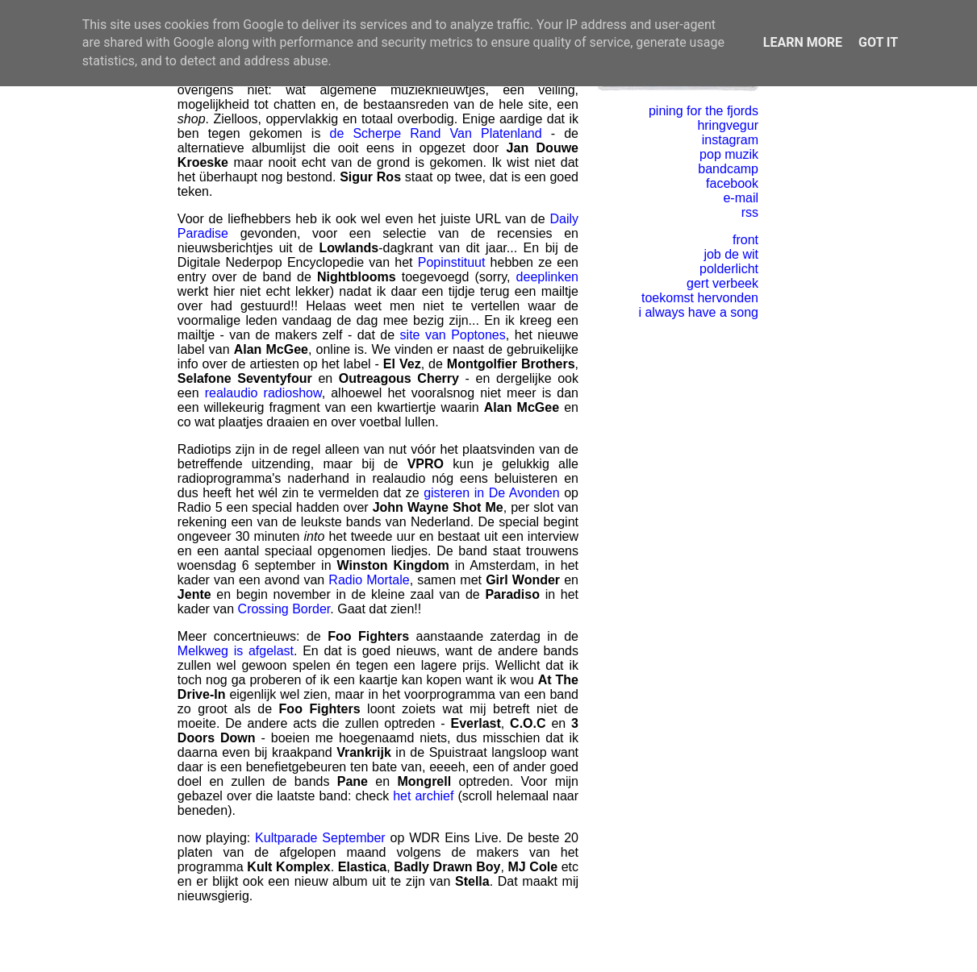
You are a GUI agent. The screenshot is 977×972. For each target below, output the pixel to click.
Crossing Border (284, 609)
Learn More (802, 42)
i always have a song (698, 312)
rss (749, 212)
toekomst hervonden (699, 298)
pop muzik (728, 154)
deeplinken (547, 277)
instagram (730, 140)
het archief (423, 796)
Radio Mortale (368, 580)
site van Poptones (453, 335)
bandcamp (728, 169)
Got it (878, 42)
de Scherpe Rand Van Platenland (436, 133)
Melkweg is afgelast (235, 651)
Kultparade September (320, 838)
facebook (732, 183)
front (745, 240)
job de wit (731, 254)
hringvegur (727, 125)
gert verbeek (722, 283)
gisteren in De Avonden (492, 493)
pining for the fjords (703, 111)
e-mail (740, 198)
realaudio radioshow (263, 393)
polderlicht (728, 269)
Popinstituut (452, 262)
